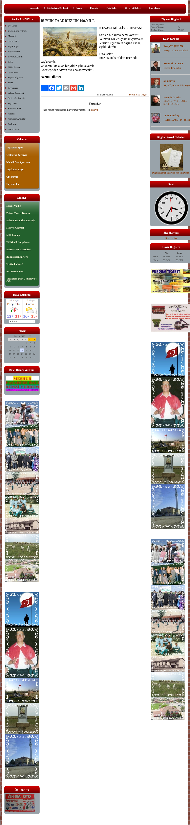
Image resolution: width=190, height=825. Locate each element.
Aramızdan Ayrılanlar (17, 119)
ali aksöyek (169, 80)
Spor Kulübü (13, 72)
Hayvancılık (13, 88)
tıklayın (95, 109)
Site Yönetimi (13, 129)
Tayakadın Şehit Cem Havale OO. (21, 280)
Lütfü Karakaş (171, 115)
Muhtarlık (12, 36)
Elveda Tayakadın (172, 68)
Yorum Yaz (134, 94)
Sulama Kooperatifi (16, 93)
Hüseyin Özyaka (172, 97)
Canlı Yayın (13, 124)
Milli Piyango (13, 235)
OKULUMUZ (14, 41)
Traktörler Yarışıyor (16, 155)
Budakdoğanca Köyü (17, 256)
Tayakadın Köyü (15, 169)
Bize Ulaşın (154, 8)
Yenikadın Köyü (14, 264)
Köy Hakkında (14, 52)
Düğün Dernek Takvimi (17, 31)
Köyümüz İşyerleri (15, 77)
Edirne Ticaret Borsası (18, 213)
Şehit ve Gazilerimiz (16, 98)
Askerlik (11, 114)
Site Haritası (171, 238)
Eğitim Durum (14, 67)
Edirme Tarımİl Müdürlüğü (20, 220)
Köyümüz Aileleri (15, 57)
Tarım (10, 83)
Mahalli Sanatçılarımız (18, 162)
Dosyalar (94, 8)
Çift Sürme (12, 176)
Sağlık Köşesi (13, 46)
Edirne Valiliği (13, 205)
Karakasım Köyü (15, 271)
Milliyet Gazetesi (15, 227)
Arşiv (144, 94)
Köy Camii (12, 103)
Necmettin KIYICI (173, 63)
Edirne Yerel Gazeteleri (18, 249)
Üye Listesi (12, 26)
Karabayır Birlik (14, 108)
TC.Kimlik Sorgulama (18, 242)
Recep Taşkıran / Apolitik (176, 50)
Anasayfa (34, 8)
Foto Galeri (111, 8)
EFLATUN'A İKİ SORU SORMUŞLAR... (175, 102)
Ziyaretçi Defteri (133, 8)
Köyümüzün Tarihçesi (57, 8)
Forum (79, 8)
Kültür (10, 62)
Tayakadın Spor (14, 147)
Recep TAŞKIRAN (173, 46)
